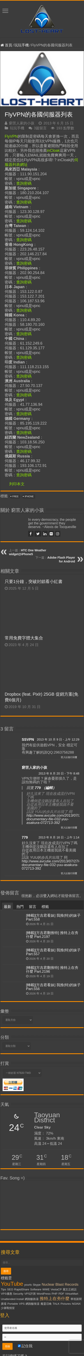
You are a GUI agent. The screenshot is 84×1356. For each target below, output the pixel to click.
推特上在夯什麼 (55, 1298)
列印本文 (17, 484)
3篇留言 (40, 128)
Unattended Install (12, 1299)
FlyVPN (11, 136)
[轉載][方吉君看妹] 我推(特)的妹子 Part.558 (53, 917)
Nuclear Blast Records (60, 1284)
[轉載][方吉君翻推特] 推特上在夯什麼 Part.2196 (52, 970)
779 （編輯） (45, 788)
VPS (22, 1303)
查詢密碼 (24, 183)
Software (35, 1289)
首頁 (6, 45)
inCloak (53, 150)
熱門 (20, 907)
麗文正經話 (70, 1289)
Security (18, 1293)
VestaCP (56, 1289)
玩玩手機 (21, 45)
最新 (7, 907)
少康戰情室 (8, 1308)
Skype (37, 1284)
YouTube (12, 1284)
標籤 (45, 907)
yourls (28, 1284)
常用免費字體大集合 (24, 638)
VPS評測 (30, 1293)
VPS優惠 (6, 1293)
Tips (3, 1289)
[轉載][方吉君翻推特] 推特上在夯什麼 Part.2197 (52, 935)
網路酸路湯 (32, 1299)
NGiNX (76, 1303)
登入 (46, 896)
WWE (46, 1289)
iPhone (29, 496)
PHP (54, 1293)
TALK (56, 1303)
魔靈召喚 (46, 1303)
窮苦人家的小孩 (21, 123)
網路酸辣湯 (32, 1303)
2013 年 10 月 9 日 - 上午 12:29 (58, 739)
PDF (61, 1293)
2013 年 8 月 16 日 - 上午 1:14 (59, 837)
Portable (12, 1303)
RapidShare (21, 1289)
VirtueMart (71, 1293)
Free (15, 496)
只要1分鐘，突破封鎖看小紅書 (39, 581)
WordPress (44, 1293)
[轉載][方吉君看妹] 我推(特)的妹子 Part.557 (53, 952)
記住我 (25, 1346)
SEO (10, 1289)
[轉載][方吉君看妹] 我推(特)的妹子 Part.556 (53, 987)
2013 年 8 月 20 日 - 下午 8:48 (59, 773)
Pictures (66, 1303)
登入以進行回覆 (69, 757)
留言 (32, 907)
